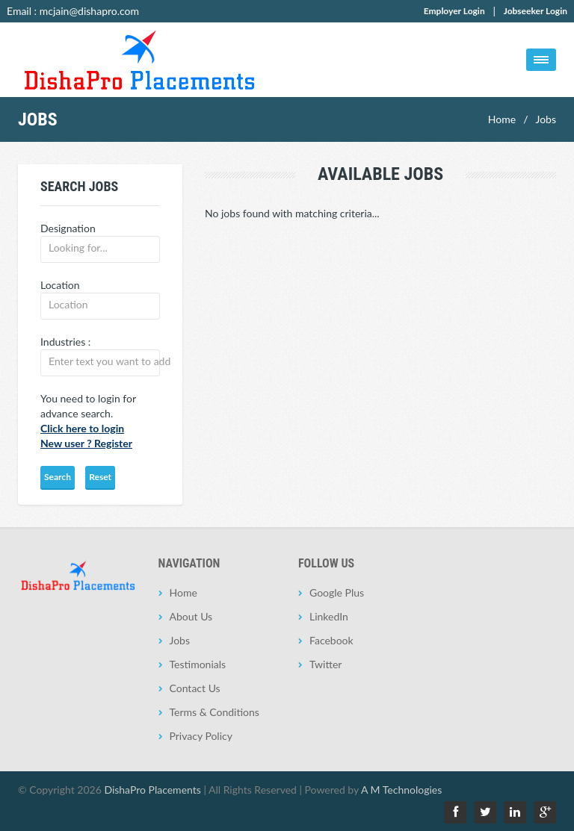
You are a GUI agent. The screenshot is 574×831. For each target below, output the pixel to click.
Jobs (545, 119)
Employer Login (454, 10)
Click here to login (82, 428)
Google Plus (336, 592)
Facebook (331, 640)
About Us (191, 616)
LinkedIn (328, 616)
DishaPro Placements (152, 789)
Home (502, 119)
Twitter (325, 664)
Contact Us (195, 688)
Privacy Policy (201, 735)
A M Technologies (401, 789)
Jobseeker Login (535, 10)
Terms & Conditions (214, 712)
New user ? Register (86, 443)
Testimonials (198, 664)
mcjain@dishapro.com (89, 10)
